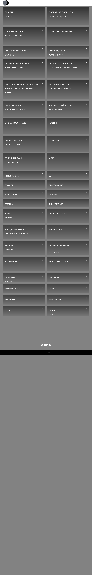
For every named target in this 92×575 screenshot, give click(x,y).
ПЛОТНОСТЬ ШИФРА (59, 391)
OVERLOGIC (54, 189)
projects (30, 3)
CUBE (51, 466)
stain (56, 3)
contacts (50, 3)
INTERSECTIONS (12, 466)
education (44, 3)
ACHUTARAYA (11, 290)
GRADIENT (54, 290)
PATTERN (9, 315)
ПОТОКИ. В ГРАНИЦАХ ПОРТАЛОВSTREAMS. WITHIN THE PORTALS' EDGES (21, 117)
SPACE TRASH (55, 491)
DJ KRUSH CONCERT (58, 340)
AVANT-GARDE (55, 365)
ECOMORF (9, 264)
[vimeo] (50, 566)
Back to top (86, 565)
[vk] (45, 566)
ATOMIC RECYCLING (58, 416)
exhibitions (61, 3)
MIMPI (52, 214)
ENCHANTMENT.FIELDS (15, 163)
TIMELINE (53, 163)
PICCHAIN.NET (11, 416)
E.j (50, 239)
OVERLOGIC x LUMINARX (60, 37)
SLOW (7, 517)
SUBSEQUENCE (56, 315)
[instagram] (47, 566)
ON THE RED (54, 441)
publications (37, 3)
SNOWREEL (10, 491)
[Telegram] (42, 566)
